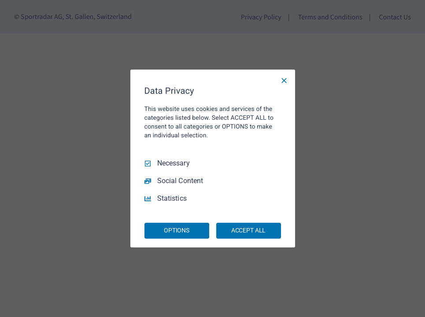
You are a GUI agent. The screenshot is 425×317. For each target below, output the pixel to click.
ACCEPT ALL (248, 230)
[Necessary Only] (284, 81)
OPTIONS (176, 230)
